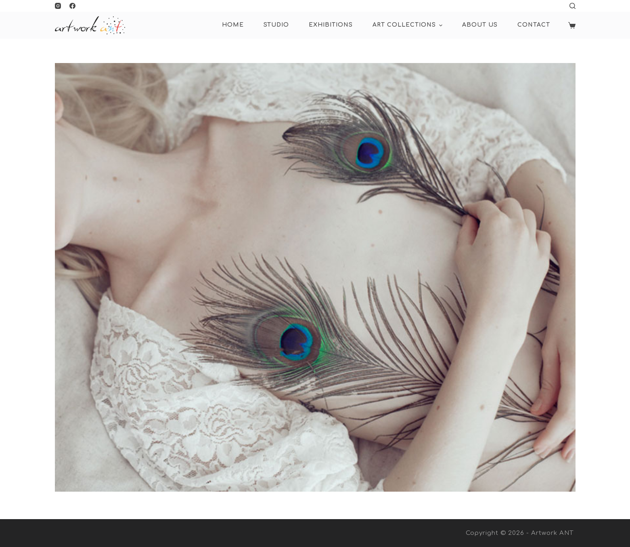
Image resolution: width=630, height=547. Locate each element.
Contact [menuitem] (533, 25)
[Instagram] (58, 6)
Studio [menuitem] (276, 25)
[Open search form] (572, 6)
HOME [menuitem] (233, 25)
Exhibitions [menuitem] (331, 25)
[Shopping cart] (572, 25)
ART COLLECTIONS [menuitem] (408, 25)
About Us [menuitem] (480, 25)
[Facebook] (72, 6)
